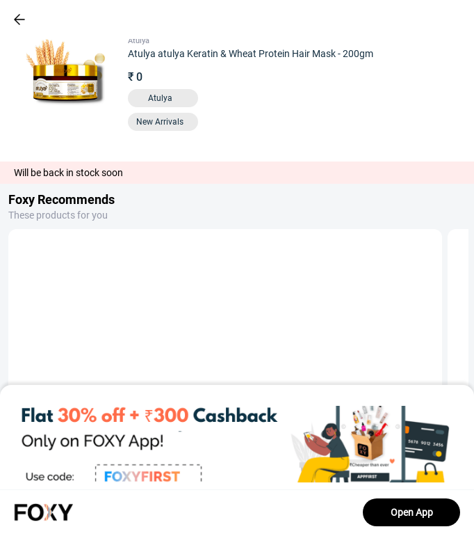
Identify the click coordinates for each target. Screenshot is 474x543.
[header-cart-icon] (426, 19)
